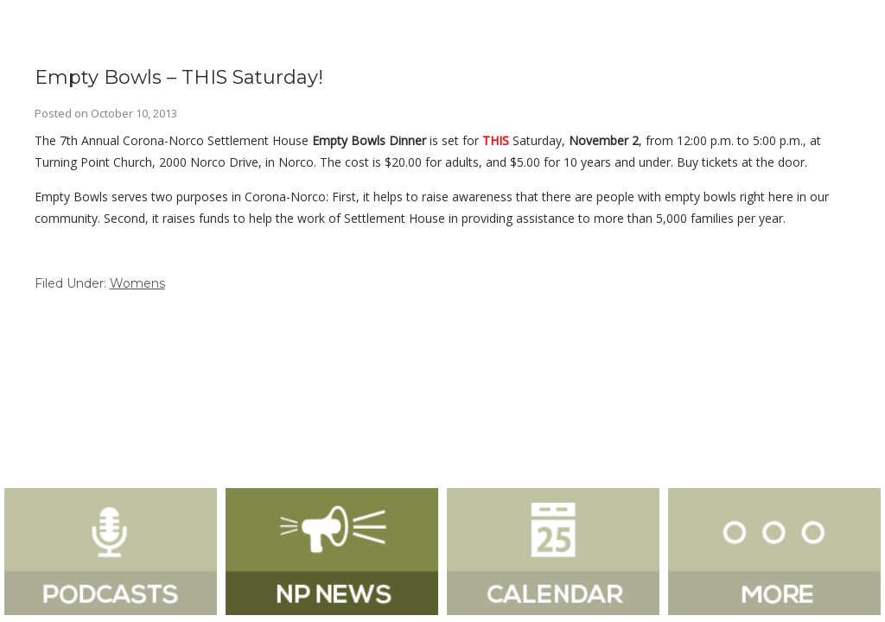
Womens (137, 283)
